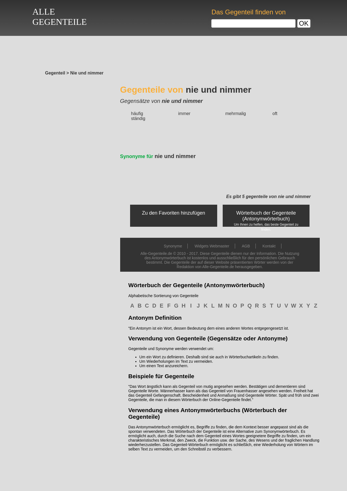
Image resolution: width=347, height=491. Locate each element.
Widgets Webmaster (212, 246)
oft (275, 113)
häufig (137, 113)
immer (184, 113)
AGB (246, 246)
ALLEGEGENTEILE (60, 17)
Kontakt (268, 246)
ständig (138, 118)
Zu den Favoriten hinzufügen (173, 213)
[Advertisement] (173, 51)
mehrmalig (235, 113)
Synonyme (173, 246)
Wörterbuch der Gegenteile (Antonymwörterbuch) (266, 216)
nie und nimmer (158, 156)
